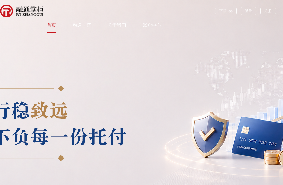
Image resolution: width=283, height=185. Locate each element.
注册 (268, 11)
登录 (248, 11)
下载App (226, 11)
